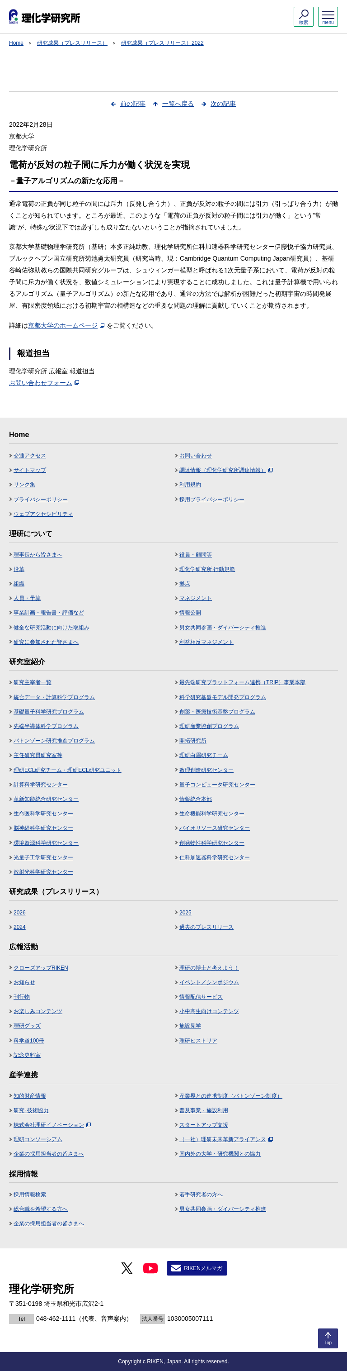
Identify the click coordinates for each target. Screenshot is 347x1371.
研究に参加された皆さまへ (46, 642)
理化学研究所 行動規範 (207, 569)
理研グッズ (27, 1026)
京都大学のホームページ (66, 325)
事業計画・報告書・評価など (49, 612)
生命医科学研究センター (43, 813)
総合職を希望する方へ (41, 1209)
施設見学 (190, 1026)
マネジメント (195, 598)
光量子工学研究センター (43, 857)
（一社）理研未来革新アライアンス (226, 1139)
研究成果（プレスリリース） (72, 43)
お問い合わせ (195, 455)
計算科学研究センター (41, 784)
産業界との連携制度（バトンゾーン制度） (230, 1096)
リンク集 (24, 484)
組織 (19, 584)
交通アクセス (30, 455)
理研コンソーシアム (38, 1139)
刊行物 (22, 997)
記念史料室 (27, 1055)
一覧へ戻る (178, 103)
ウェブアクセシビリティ (43, 514)
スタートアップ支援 (203, 1125)
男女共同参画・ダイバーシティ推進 (222, 627)
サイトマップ (30, 470)
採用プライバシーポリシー (211, 499)
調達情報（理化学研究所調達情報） (226, 470)
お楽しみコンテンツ (38, 1011)
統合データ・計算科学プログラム (54, 697)
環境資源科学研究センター (46, 843)
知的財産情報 (30, 1096)
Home (16, 43)
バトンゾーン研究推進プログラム (54, 741)
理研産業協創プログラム (209, 726)
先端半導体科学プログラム (46, 726)
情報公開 (190, 612)
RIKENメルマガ (203, 1268)
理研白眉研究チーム (203, 755)
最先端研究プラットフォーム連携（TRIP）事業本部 (242, 682)
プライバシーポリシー (41, 499)
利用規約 (190, 484)
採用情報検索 (30, 1194)
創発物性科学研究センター (211, 843)
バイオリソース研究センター (214, 828)
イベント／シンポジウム (209, 982)
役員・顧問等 (195, 555)
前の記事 (132, 103)
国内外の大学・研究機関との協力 (220, 1154)
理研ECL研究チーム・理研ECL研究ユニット (68, 770)
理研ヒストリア (198, 1041)
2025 (185, 912)
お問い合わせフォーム (44, 382)
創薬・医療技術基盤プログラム (217, 712)
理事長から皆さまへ (38, 555)
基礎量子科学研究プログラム (49, 712)
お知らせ (24, 982)
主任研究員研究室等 (38, 755)
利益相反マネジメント (206, 642)
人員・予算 (27, 598)
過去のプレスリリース (206, 927)
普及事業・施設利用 (203, 1110)
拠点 (184, 584)
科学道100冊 (29, 1041)
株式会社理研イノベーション (52, 1125)
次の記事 (223, 103)
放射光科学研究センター (43, 872)
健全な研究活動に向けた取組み (51, 627)
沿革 (19, 569)
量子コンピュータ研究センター (217, 784)
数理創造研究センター (206, 770)
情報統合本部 (195, 799)
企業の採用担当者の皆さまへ (49, 1154)
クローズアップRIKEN (41, 968)
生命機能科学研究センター (211, 813)
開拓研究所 (192, 741)
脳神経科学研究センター (43, 828)
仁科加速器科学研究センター (214, 857)
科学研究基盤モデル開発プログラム (222, 697)
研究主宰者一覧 (33, 682)
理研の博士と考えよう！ (209, 968)
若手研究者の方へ (201, 1194)
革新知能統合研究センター (46, 799)
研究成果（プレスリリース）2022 (162, 43)
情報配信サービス (201, 997)
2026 (20, 912)
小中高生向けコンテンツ (209, 1011)
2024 (20, 927)
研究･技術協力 (31, 1110)
